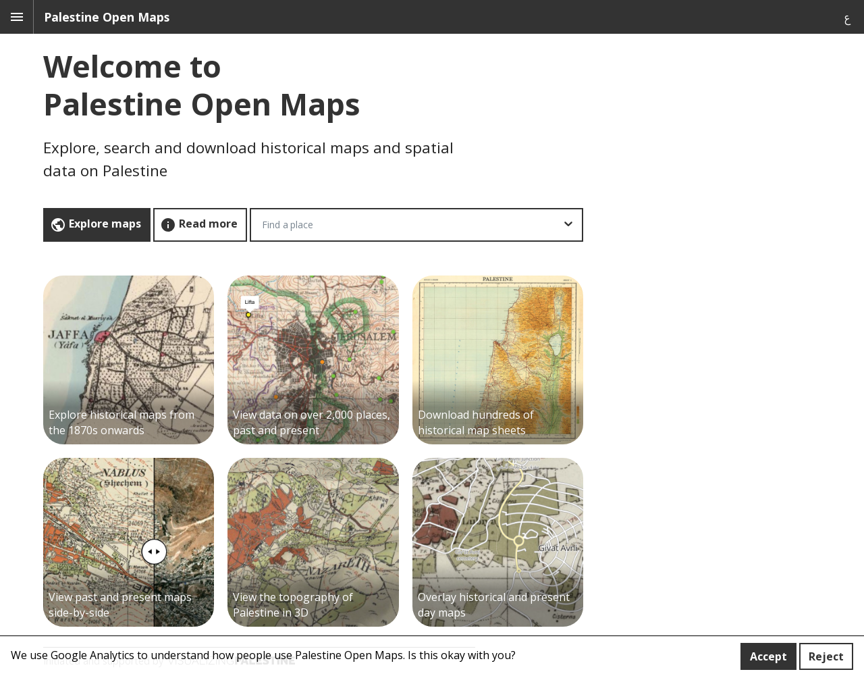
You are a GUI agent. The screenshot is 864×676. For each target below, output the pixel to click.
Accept (768, 656)
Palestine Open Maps (106, 17)
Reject (826, 656)
